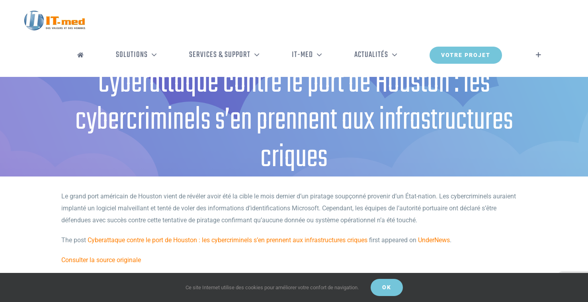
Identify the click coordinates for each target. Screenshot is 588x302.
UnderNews (434, 240)
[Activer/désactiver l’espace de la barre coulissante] (538, 55)
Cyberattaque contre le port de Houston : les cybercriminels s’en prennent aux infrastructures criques (227, 240)
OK (386, 287)
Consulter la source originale (101, 260)
